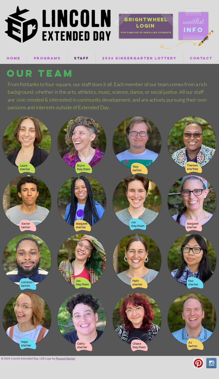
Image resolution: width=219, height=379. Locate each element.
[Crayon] (206, 38)
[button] (26, 142)
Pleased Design (65, 358)
